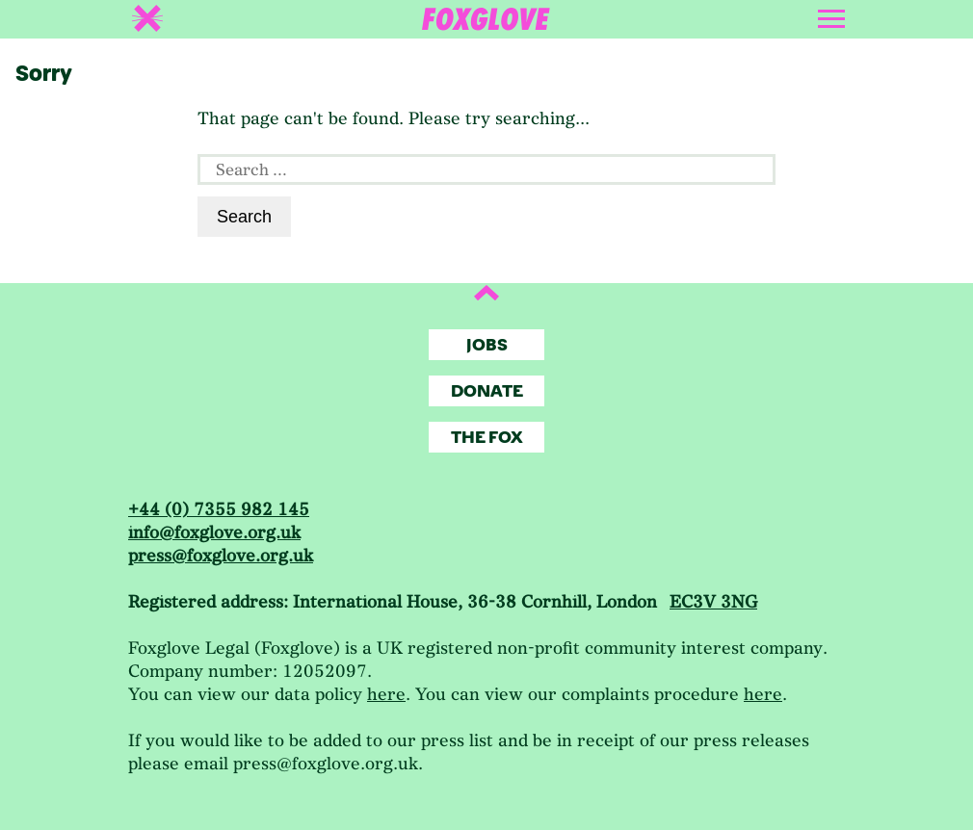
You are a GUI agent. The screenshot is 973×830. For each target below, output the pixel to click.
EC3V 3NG (713, 602)
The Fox (487, 437)
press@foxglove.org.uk (220, 556)
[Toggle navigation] (833, 15)
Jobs (487, 345)
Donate (487, 391)
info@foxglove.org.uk (214, 533)
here (386, 695)
